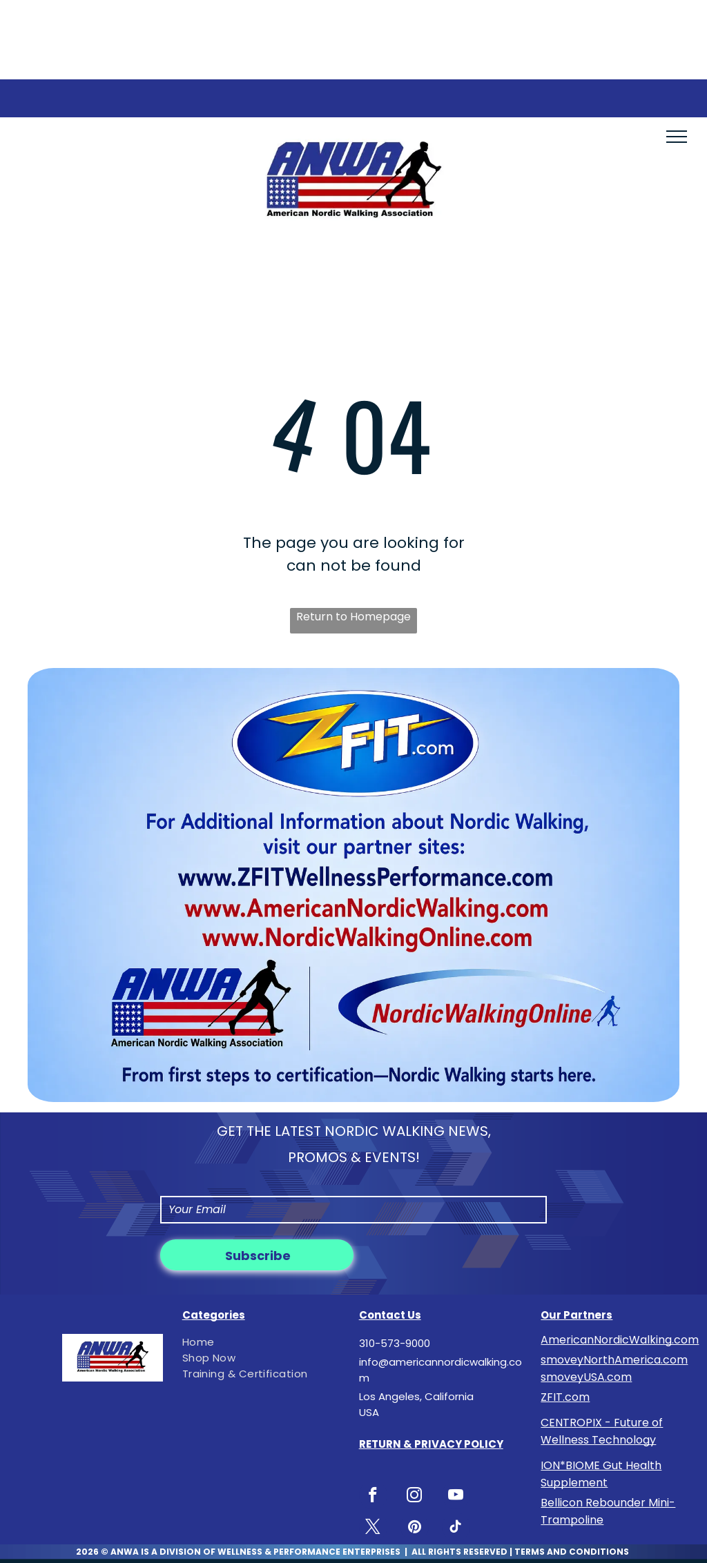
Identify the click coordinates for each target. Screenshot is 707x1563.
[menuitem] (260, 1342)
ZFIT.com (565, 1397)
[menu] (677, 137)
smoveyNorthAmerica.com (614, 1360)
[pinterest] (414, 1528)
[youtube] (456, 1497)
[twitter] (373, 1528)
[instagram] (414, 1497)
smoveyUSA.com (586, 1377)
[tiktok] (456, 1528)
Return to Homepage (353, 617)
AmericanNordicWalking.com (620, 1340)
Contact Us (390, 1315)
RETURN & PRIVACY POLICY (431, 1444)
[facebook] (373, 1497)
